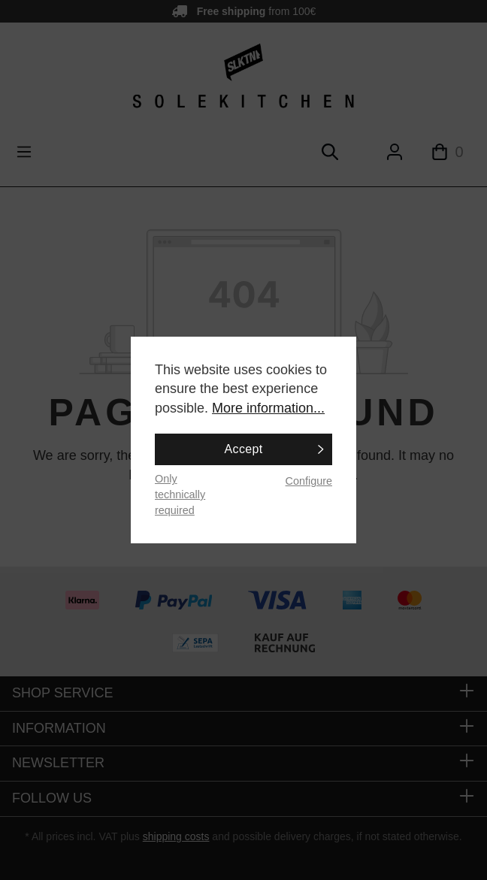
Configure (309, 481)
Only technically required (180, 494)
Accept (244, 449)
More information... (268, 408)
